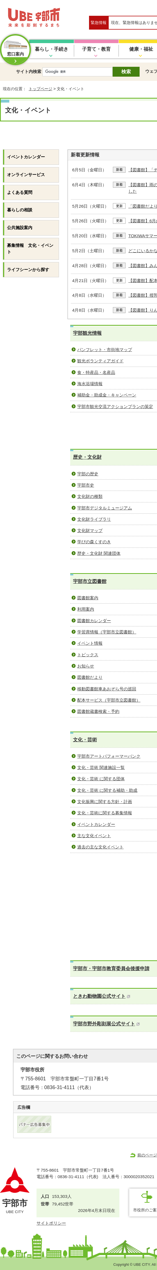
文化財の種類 (90, 496)
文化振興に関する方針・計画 (104, 801)
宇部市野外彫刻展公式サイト (106, 1024)
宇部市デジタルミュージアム (104, 508)
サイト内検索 (28, 71)
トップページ (40, 89)
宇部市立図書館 (89, 581)
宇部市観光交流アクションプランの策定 (115, 406)
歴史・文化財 (87, 457)
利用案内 (85, 609)
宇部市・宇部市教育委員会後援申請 (111, 968)
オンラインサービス (26, 174)
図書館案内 (87, 597)
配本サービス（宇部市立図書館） (108, 700)
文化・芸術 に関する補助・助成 (107, 790)
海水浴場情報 (90, 383)
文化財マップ (90, 530)
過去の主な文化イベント (100, 847)
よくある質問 (19, 192)
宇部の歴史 (87, 473)
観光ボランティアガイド (100, 360)
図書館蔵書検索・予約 (98, 711)
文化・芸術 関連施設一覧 (101, 767)
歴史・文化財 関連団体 (98, 553)
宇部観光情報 (87, 333)
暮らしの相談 (19, 209)
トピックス (87, 654)
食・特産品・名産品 (96, 372)
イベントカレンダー (96, 824)
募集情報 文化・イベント (30, 248)
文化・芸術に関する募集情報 (104, 812)
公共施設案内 (19, 227)
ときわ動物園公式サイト (101, 996)
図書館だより (90, 677)
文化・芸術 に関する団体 (101, 778)
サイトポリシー (51, 1223)
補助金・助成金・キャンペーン (106, 395)
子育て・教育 (96, 49)
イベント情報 (90, 643)
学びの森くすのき (94, 541)
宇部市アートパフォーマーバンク (108, 756)
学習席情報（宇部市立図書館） (106, 632)
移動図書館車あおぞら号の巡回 (106, 688)
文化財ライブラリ (94, 519)
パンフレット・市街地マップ (104, 349)
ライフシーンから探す (28, 269)
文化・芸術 (85, 740)
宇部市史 (85, 485)
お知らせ (85, 666)
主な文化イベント (94, 835)
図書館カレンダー (94, 620)
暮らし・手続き (51, 49)
